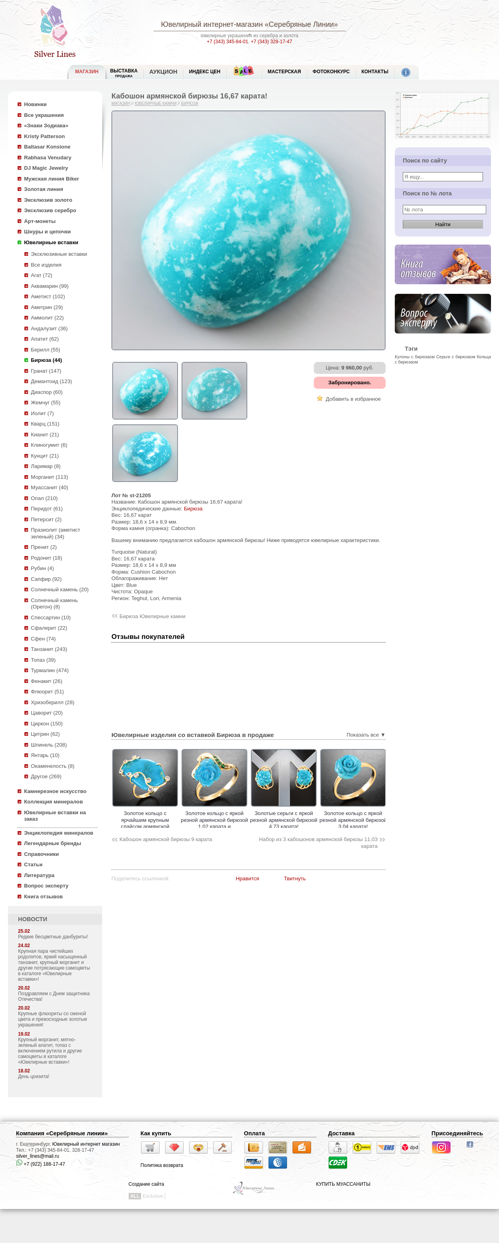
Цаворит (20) (47, 713)
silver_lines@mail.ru (37, 1156)
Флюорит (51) (47, 692)
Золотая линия (43, 189)
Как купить (156, 1133)
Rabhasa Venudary (47, 158)
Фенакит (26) (46, 681)
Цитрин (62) (45, 734)
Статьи (33, 864)
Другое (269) (46, 776)
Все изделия (46, 265)
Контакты (375, 71)
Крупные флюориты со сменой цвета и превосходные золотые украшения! (52, 1019)
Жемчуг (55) (46, 403)
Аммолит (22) (47, 318)
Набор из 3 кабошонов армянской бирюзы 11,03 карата (318, 842)
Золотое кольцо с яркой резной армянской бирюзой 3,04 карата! (353, 819)
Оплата (254, 1133)
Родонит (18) (46, 558)
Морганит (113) (49, 477)
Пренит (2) (44, 547)
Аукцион (163, 71)
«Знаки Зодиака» (46, 125)
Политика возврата (162, 1165)
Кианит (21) (45, 435)
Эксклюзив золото (48, 200)
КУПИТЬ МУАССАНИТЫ (343, 1184)
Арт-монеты (40, 221)
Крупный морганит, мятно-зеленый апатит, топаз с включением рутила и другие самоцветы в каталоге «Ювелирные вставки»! (50, 1051)
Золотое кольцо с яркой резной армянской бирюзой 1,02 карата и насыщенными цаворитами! (214, 826)
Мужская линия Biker (51, 179)
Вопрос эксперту (46, 886)
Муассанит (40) (49, 487)
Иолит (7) (42, 413)
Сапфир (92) (46, 579)
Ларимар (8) (46, 466)
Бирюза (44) (46, 360)
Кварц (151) (45, 424)
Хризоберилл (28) (53, 702)
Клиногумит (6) (49, 445)
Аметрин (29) (47, 307)
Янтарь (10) (45, 755)
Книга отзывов (43, 897)
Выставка (124, 73)
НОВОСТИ (32, 919)
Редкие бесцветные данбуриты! (53, 937)
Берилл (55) (45, 350)
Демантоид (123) (51, 381)
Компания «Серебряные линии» (62, 1133)
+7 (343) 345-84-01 (227, 41)
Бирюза (189, 103)
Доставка (341, 1133)
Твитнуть (295, 879)
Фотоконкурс (331, 71)
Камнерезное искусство (55, 791)
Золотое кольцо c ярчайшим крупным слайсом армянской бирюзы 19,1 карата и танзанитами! (145, 826)
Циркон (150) (47, 724)
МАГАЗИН (87, 71)
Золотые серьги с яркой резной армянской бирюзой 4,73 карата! (283, 819)
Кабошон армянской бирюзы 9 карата (165, 839)
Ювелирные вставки (51, 242)
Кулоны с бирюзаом (414, 356)
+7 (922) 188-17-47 (40, 1164)
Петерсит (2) (46, 519)
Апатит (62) (45, 339)
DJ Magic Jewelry (46, 168)
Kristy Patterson (44, 136)
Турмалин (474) (50, 670)
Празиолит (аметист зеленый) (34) (55, 533)
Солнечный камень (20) (60, 589)
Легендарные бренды (52, 843)
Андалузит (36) (49, 328)
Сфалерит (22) (49, 628)
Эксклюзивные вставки (59, 254)
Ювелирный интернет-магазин (212, 24)
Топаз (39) (43, 660)
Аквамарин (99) (50, 286)
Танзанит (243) (49, 649)
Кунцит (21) (45, 456)
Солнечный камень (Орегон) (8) (54, 603)
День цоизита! (33, 1076)
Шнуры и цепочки (47, 232)
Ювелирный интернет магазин (86, 1144)
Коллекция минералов (53, 802)
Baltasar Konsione (47, 147)
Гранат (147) (46, 371)
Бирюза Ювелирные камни (152, 616)
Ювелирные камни (156, 103)
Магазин (120, 103)
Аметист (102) (48, 296)
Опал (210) (44, 498)
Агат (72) (42, 275)
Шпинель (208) (49, 745)
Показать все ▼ (366, 735)
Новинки (35, 104)
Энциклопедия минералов (58, 833)
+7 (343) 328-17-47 (271, 41)
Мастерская (284, 71)
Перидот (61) (47, 509)
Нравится (247, 879)
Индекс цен (204, 71)
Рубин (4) (42, 568)
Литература (39, 875)
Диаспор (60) (47, 392)
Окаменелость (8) (53, 766)
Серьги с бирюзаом (455, 356)
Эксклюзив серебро (50, 210)
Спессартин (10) (51, 617)
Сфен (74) (43, 639)
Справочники (41, 854)
